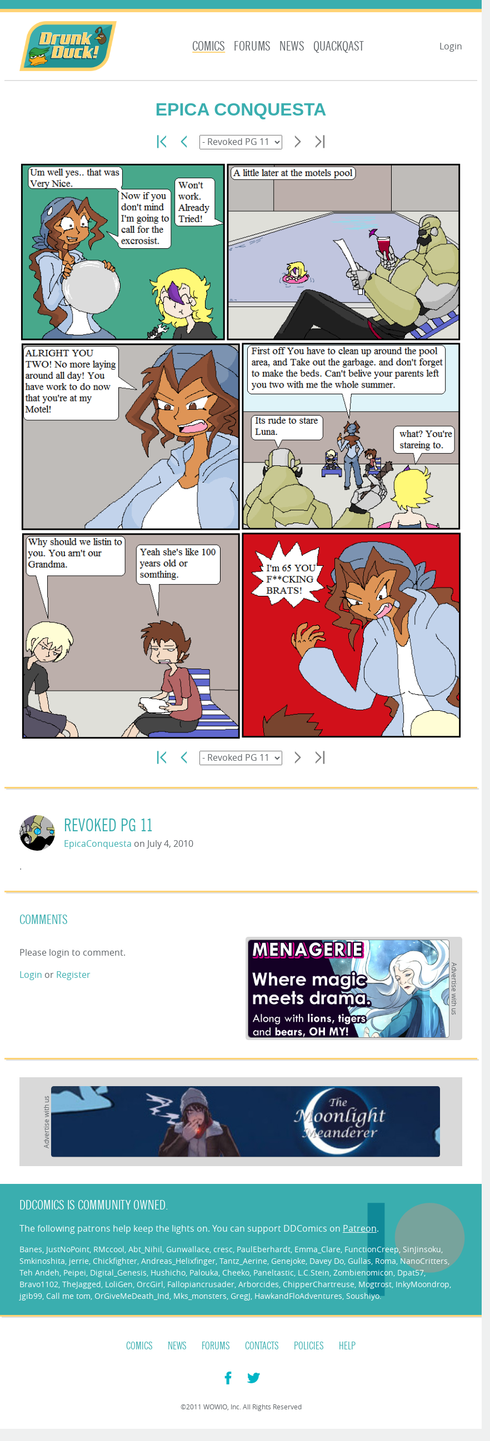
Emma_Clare (317, 1249)
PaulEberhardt (264, 1249)
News (291, 46)
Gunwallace (187, 1249)
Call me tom (68, 1296)
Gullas (359, 1261)
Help (347, 1346)
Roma (385, 1261)
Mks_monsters (200, 1296)
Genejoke (288, 1261)
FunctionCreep (371, 1249)
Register (73, 974)
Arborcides (258, 1284)
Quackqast (338, 46)
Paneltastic (273, 1272)
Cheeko (235, 1272)
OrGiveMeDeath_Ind (131, 1296)
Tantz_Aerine (243, 1261)
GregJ (241, 1296)
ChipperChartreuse (318, 1284)
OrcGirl (150, 1284)
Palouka (203, 1272)
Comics (208, 46)
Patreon (360, 1228)
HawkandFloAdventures (298, 1296)
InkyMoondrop (422, 1284)
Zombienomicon (363, 1272)
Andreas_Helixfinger (178, 1261)
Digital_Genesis (118, 1272)
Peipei (74, 1272)
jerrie (79, 1261)
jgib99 (30, 1296)
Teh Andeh (39, 1272)
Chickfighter (115, 1261)
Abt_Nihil (145, 1249)
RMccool (108, 1249)
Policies (309, 1346)
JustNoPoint (67, 1249)
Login (450, 46)
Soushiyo (362, 1296)
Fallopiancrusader (200, 1284)
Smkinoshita (42, 1261)
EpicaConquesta (98, 843)
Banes (30, 1249)
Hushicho (168, 1272)
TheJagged (81, 1284)
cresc (223, 1249)
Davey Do (326, 1261)
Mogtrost (375, 1284)
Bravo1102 (38, 1284)
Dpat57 (410, 1272)
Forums (252, 46)
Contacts (262, 1346)
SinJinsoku (422, 1249)
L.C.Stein (313, 1272)
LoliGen (119, 1284)
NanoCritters (424, 1261)
